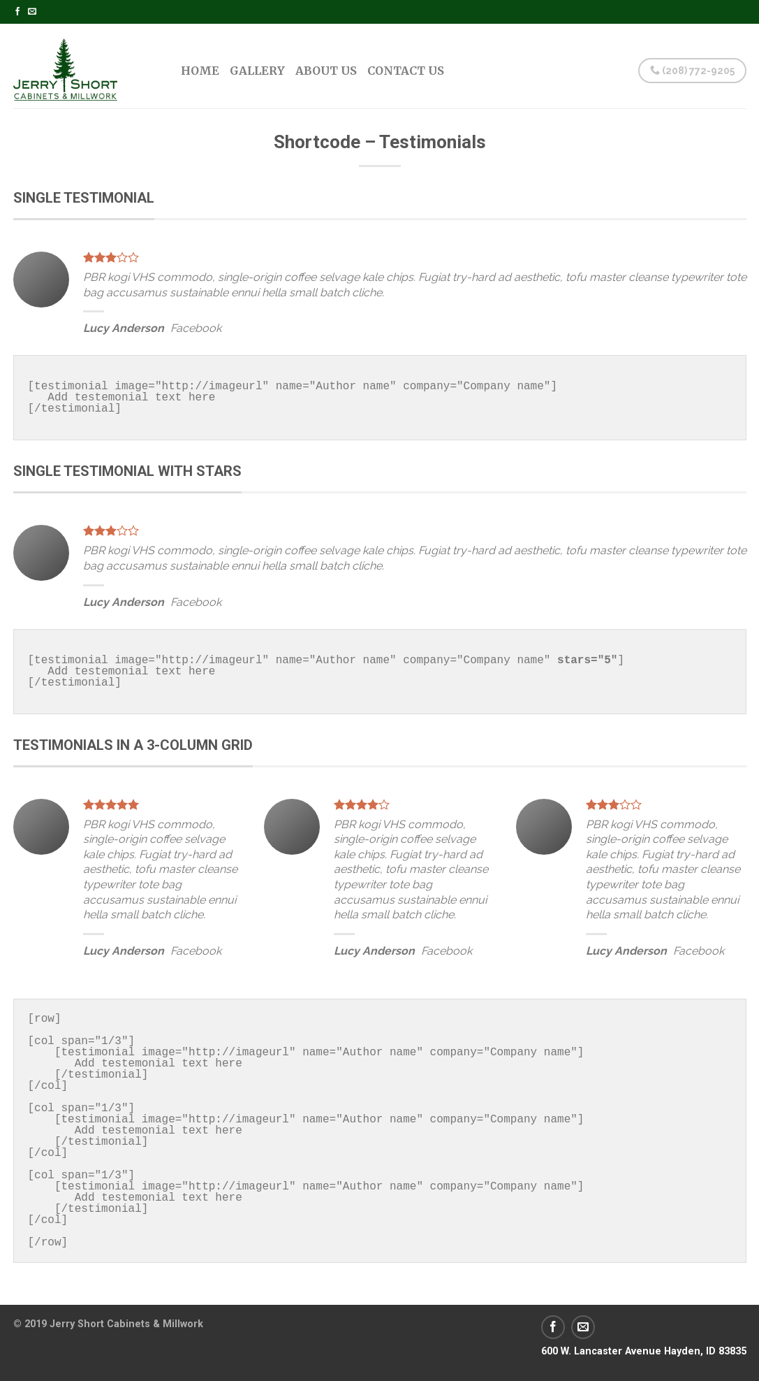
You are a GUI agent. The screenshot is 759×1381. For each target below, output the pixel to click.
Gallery (257, 71)
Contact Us (405, 71)
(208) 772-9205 (692, 70)
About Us (326, 71)
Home (200, 71)
